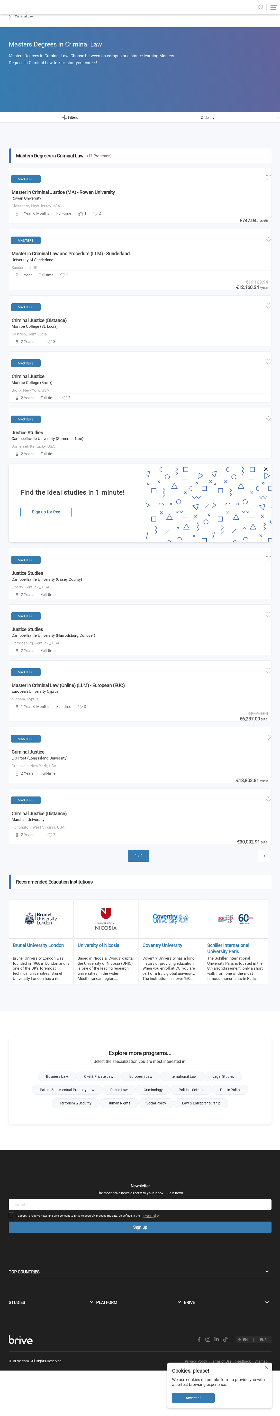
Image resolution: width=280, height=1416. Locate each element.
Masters (15, 30)
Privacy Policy (191, 1200)
